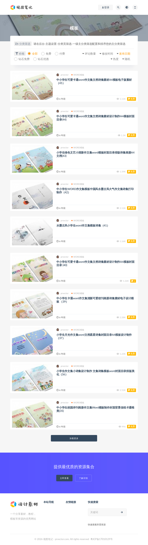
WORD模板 (77, 75)
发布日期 (124, 53)
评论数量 (90, 53)
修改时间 (107, 53)
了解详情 (83, 478)
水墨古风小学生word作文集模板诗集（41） (83, 225)
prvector (62, 75)
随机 (127, 59)
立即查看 (64, 478)
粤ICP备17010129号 (101, 539)
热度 (116, 59)
